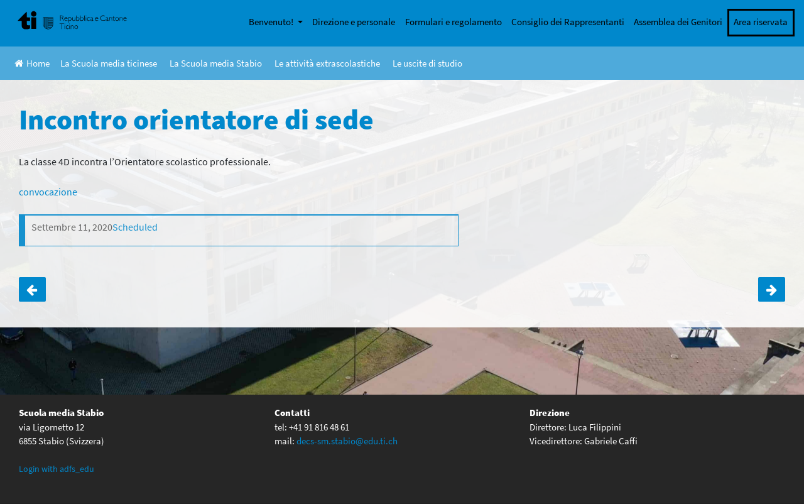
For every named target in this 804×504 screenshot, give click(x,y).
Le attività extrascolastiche (327, 63)
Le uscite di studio (427, 63)
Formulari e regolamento (453, 22)
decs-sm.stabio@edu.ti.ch (347, 441)
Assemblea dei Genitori (678, 22)
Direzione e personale (353, 22)
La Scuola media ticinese (108, 63)
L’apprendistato (771, 289)
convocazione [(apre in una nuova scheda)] (48, 191)
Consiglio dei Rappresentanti (567, 22)
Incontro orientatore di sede (32, 289)
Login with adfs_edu (56, 468)
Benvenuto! (272, 22)
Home (32, 63)
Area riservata (761, 22)
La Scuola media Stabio (216, 63)
